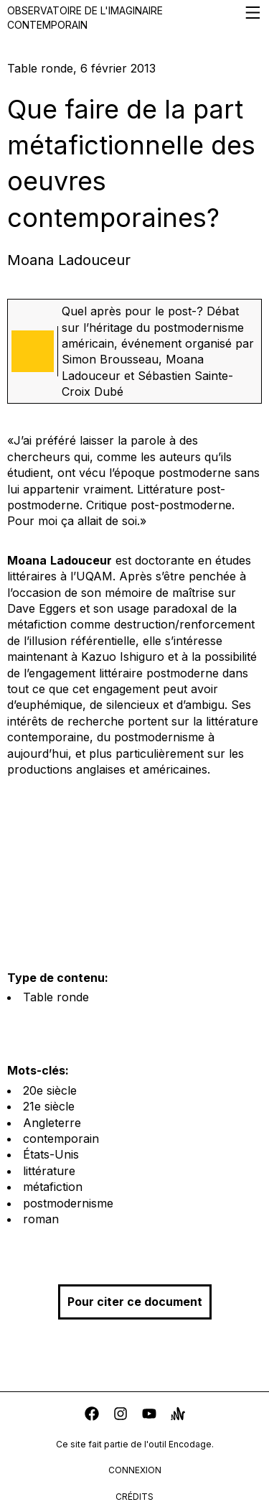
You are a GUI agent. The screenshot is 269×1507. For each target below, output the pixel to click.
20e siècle (50, 1090)
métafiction (52, 1186)
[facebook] (92, 1415)
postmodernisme (68, 1203)
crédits (134, 1496)
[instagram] (120, 1415)
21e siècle (49, 1106)
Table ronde (56, 997)
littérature (49, 1171)
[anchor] (178, 1415)
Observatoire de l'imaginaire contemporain (134, 17)
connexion (134, 1470)
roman (41, 1219)
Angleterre (52, 1123)
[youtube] (149, 1415)
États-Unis (51, 1154)
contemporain (61, 1138)
